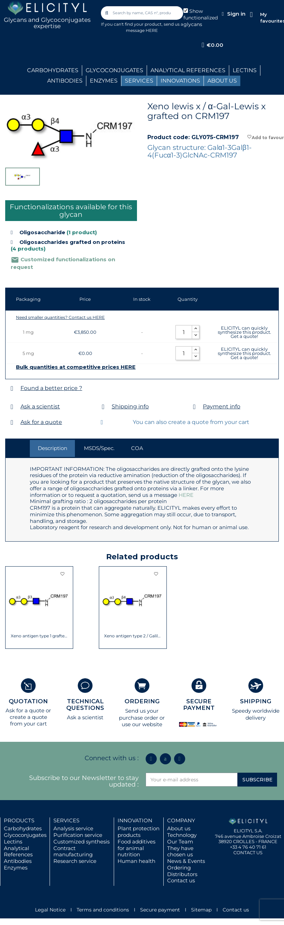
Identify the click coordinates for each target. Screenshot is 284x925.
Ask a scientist (40, 406)
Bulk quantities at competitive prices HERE (76, 367)
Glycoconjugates (25, 835)
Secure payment (160, 910)
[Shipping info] (103, 407)
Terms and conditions (103, 910)
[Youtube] (179, 758)
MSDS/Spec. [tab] (99, 448)
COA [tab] (137, 448)
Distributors (182, 874)
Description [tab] (52, 448)
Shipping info (130, 406)
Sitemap (201, 910)
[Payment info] (194, 407)
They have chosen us (180, 851)
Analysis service (73, 828)
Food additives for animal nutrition (136, 848)
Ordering (179, 867)
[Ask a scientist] (12, 407)
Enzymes (15, 867)
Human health (136, 861)
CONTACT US (248, 852)
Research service (74, 861)
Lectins (13, 841)
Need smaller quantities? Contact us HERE (60, 317)
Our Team (180, 841)
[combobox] (142, 13)
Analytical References (18, 851)
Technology (182, 835)
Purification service (77, 835)
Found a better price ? (51, 388)
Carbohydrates (23, 828)
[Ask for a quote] (12, 422)
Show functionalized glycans (200, 17)
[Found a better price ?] (12, 388)
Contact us (181, 880)
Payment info (221, 406)
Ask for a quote (41, 422)
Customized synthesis (81, 841)
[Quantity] (183, 332)
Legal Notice (50, 910)
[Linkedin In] (151, 758)
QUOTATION (28, 701)
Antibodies (18, 861)
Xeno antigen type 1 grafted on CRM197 (39, 636)
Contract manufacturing (73, 851)
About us (178, 828)
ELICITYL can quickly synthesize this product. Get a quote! (244, 332)
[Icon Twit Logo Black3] (165, 758)
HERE (186, 495)
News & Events (186, 861)
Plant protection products (139, 831)
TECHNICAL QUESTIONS (85, 704)
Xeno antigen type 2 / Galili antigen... (132, 636)
